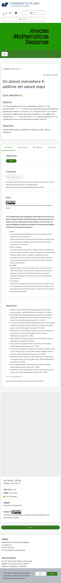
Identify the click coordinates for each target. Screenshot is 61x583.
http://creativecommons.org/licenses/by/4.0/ (24, 239)
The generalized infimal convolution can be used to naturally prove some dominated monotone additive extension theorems (32, 351)
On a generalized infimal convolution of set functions (35, 344)
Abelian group (14, 130)
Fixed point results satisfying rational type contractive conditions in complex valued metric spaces (32, 325)
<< (6, 377)
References (23, 147)
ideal (42, 130)
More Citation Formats (13, 177)
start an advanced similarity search (24, 381)
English (23, 19)
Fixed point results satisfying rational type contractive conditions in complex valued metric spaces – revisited (31, 317)
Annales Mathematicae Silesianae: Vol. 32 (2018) (36, 312)
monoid (5, 130)
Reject (40, 574)
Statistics (37, 147)
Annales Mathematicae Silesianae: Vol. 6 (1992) (33, 372)
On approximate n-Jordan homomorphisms (34, 338)
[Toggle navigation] (5, 54)
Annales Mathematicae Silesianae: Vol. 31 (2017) (30, 320)
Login (32, 12)
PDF (11, 161)
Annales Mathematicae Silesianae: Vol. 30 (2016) (29, 328)
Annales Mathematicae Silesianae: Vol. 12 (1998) (24, 367)
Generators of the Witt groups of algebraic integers (35, 364)
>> (22, 377)
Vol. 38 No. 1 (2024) (50, 75)
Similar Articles (11, 306)
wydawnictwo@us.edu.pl (16, 550)
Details (8, 147)
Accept (52, 574)
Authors (52, 147)
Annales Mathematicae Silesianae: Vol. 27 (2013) (24, 346)
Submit (30, 527)
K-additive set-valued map (29, 130)
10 (19, 377)
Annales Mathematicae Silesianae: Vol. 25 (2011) (31, 354)
